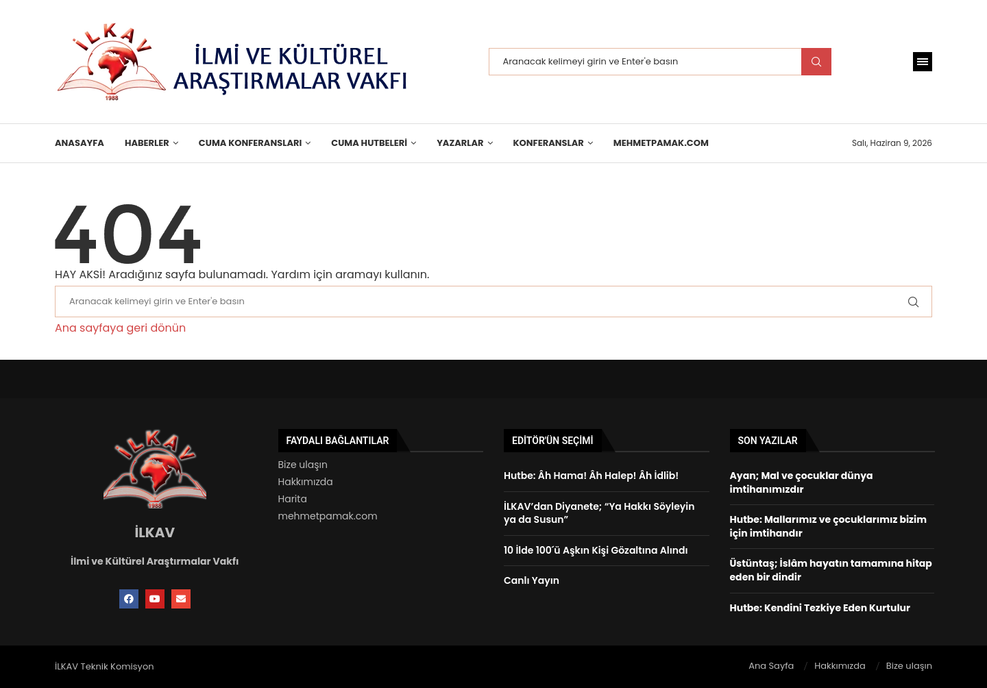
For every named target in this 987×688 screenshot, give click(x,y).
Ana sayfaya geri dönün (120, 328)
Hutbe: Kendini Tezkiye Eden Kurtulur (820, 608)
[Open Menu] (922, 61)
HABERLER (147, 142)
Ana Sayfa (771, 665)
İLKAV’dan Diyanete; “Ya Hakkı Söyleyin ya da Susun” (599, 513)
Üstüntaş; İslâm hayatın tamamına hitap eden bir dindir (831, 570)
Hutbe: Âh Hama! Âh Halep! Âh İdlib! (591, 475)
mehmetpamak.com (328, 516)
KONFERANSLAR (548, 142)
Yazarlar (460, 142)
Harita (292, 499)
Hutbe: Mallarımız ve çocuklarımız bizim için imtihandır (828, 526)
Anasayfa (79, 142)
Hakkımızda (305, 482)
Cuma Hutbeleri (369, 142)
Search (816, 61)
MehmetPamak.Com (661, 142)
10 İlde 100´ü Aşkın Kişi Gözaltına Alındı (596, 550)
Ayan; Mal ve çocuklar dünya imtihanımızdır (801, 482)
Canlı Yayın (531, 580)
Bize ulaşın (303, 464)
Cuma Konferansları (250, 142)
